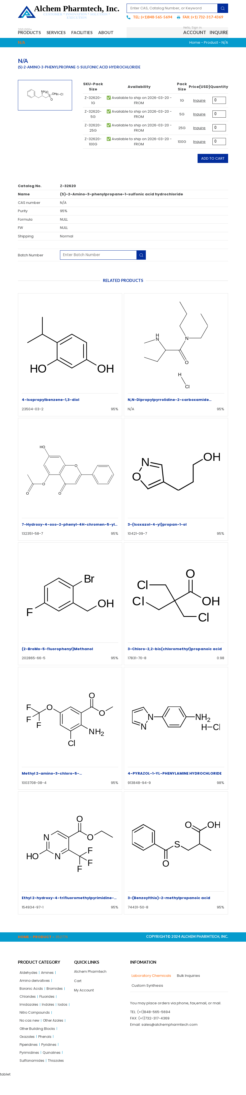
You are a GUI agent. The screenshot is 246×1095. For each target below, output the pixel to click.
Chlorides (28, 1010)
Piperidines (30, 1061)
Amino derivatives (36, 993)
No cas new (30, 1035)
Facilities (88, 32)
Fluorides (48, 1010)
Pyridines (51, 1061)
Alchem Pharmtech (91, 983)
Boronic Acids (32, 1002)
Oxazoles (28, 1052)
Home (194, 54)
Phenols (47, 1052)
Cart (78, 993)
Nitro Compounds (49, 1027)
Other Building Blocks (38, 1044)
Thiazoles (57, 1078)
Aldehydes (29, 985)
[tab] (150, 988)
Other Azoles (55, 1035)
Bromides (56, 1002)
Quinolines (53, 1069)
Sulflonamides (32, 1078)
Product (211, 54)
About (29, 44)
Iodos (25, 1027)
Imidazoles (29, 1018)
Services (60, 32)
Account (194, 38)
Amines (49, 985)
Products (30, 32)
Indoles (49, 1018)
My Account (84, 1003)
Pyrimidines (30, 1069)
